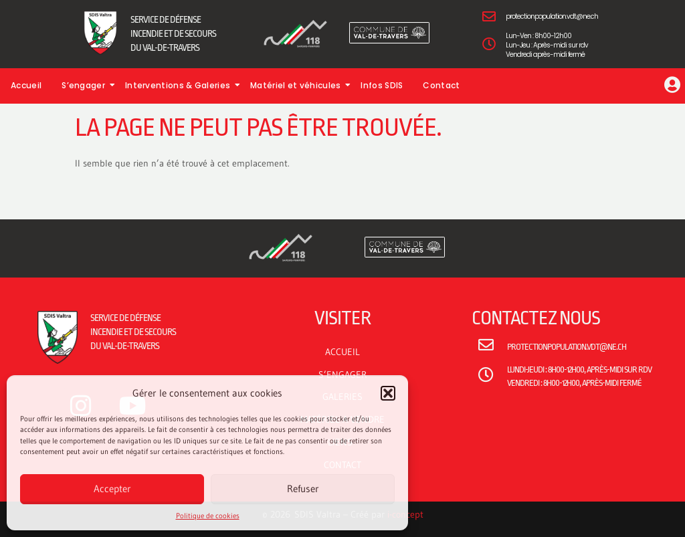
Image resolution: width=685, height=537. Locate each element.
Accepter (112, 488)
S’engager (87, 85)
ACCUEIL (342, 352)
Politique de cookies (207, 515)
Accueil (26, 85)
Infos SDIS (382, 85)
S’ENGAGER (342, 374)
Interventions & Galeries (181, 85)
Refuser (303, 488)
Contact (441, 85)
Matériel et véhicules (298, 85)
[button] (388, 393)
